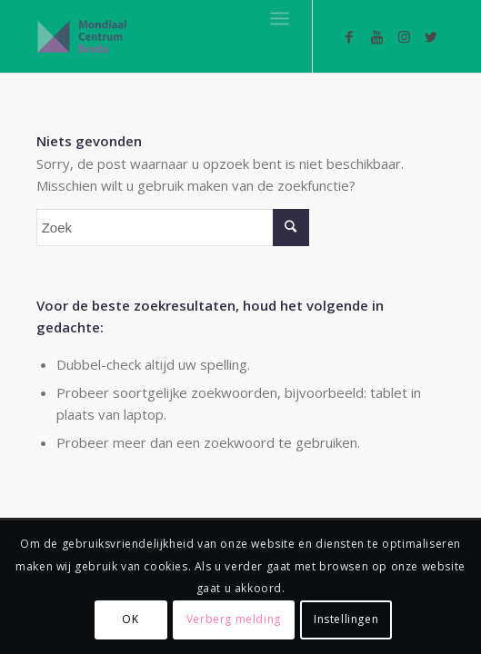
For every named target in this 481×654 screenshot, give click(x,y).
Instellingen (346, 619)
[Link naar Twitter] (431, 37)
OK (130, 619)
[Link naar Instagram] (403, 37)
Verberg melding (233, 619)
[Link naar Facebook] (349, 37)
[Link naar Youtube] (376, 37)
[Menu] (279, 18)
